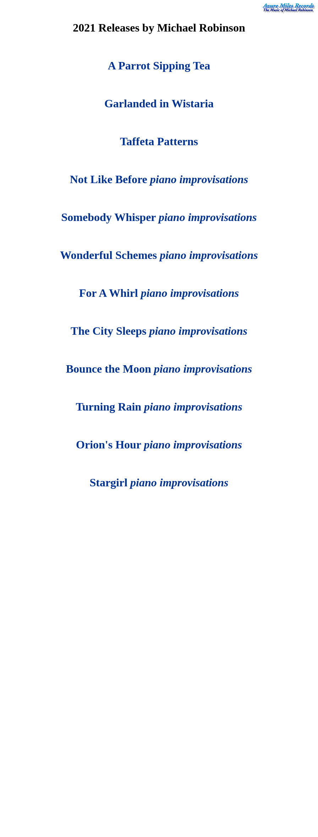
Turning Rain (159, 406)
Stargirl (158, 482)
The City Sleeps (159, 330)
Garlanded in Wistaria (159, 103)
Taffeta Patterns (159, 141)
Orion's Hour (159, 444)
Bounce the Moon (159, 368)
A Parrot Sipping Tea (159, 65)
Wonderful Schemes (159, 255)
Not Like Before (159, 179)
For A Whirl (159, 293)
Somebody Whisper (159, 217)
